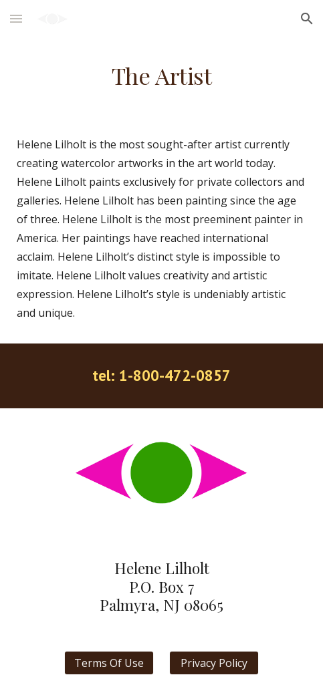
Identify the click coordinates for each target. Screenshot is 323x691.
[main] (161, 75)
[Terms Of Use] (109, 663)
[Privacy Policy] (214, 663)
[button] (16, 18)
